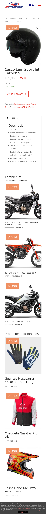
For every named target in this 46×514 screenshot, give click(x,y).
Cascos (20, 18)
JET (29, 107)
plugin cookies (41, 511)
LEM (33, 107)
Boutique (13, 18)
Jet (34, 18)
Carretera (28, 18)
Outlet (7, 107)
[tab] (23, 118)
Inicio (6, 18)
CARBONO (22, 107)
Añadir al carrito (16, 94)
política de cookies (24, 508)
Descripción (12, 118)
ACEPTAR (23, 512)
